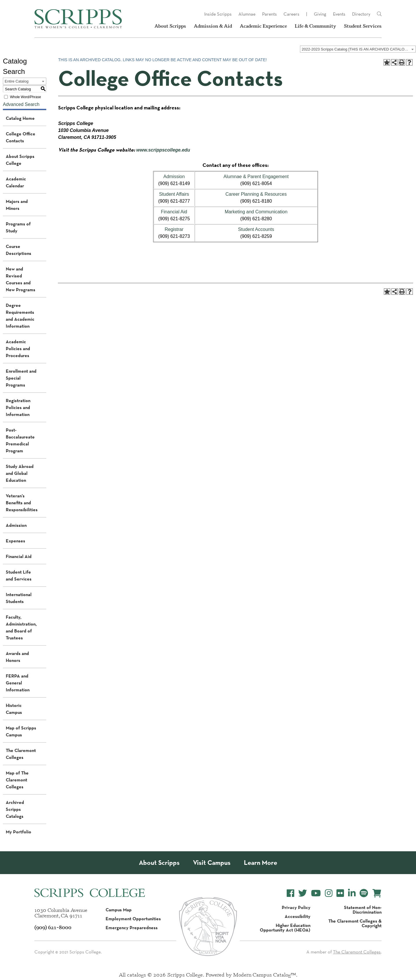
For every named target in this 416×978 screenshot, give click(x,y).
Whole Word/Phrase (25, 97)
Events (339, 14)
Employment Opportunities (133, 918)
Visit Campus (212, 862)
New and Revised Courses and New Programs (20, 279)
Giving (320, 14)
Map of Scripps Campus (21, 731)
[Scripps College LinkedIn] (352, 893)
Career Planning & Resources (256, 194)
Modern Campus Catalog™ (264, 974)
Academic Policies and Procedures (18, 348)
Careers (291, 14)
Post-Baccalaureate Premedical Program (20, 440)
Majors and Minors (17, 204)
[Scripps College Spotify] (364, 893)
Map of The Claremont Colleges (17, 780)
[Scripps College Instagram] (328, 893)
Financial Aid (19, 556)
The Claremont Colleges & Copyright (355, 923)
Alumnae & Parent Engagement (256, 176)
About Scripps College (20, 159)
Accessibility (297, 916)
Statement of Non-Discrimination (363, 909)
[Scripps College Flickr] (340, 893)
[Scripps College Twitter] (302, 893)
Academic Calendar (16, 182)
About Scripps (170, 26)
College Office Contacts (20, 137)
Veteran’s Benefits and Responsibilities (22, 502)
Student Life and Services (19, 575)
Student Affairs (174, 194)
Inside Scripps (218, 14)
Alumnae (246, 14)
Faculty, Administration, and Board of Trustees (21, 627)
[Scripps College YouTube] (316, 893)
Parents (269, 14)
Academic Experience (263, 26)
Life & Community (315, 26)
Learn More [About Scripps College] (260, 862)
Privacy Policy (296, 907)
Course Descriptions (18, 249)
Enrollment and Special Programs (21, 378)
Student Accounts (256, 229)
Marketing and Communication (256, 211)
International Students (19, 597)
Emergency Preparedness (132, 927)
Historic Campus (14, 708)
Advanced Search (21, 104)
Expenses (15, 541)
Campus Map (119, 909)
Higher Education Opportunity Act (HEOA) (285, 927)
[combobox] (358, 49)
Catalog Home (20, 118)
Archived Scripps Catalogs (15, 809)
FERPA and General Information (18, 683)
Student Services (363, 26)
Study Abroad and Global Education (20, 473)
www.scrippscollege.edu (163, 150)
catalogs (136, 974)
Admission (16, 525)
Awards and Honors (17, 656)
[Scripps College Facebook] (290, 893)
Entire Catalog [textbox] (16, 81)
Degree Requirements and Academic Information (20, 315)
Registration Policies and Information (18, 407)
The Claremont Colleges (21, 753)
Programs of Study (18, 227)
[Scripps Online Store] (377, 893)
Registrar (174, 229)
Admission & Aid (213, 26)
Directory (361, 14)
